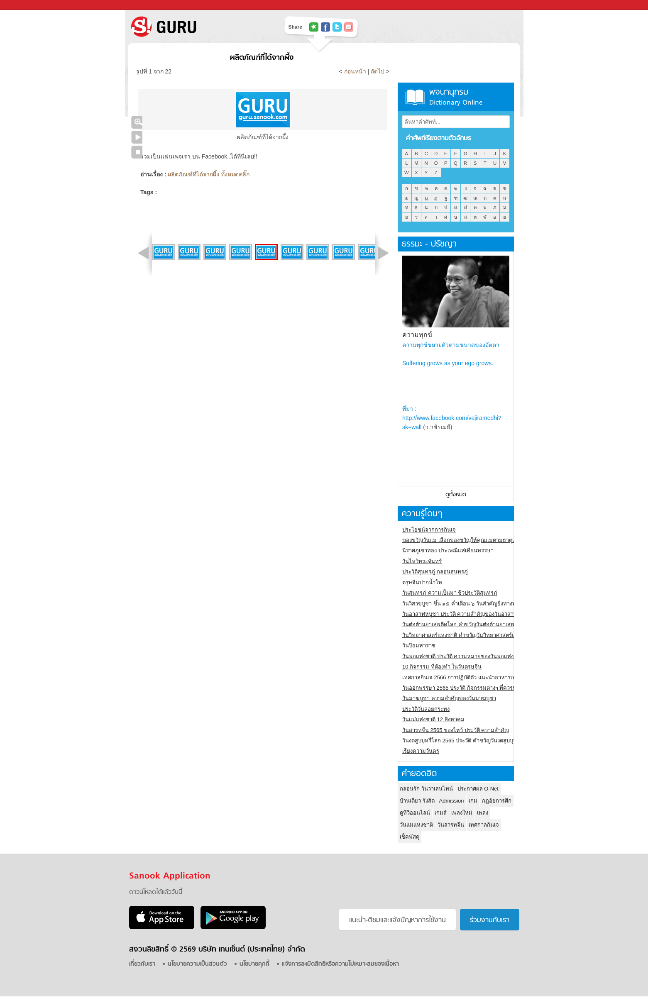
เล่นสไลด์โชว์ (136, 137)
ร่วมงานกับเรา (489, 920)
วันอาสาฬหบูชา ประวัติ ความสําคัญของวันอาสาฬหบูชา (466, 614)
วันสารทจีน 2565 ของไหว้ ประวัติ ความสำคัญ (455, 730)
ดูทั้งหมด (455, 495)
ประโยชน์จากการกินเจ (429, 530)
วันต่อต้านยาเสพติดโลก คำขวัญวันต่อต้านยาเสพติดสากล (468, 624)
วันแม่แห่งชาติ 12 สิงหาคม (433, 719)
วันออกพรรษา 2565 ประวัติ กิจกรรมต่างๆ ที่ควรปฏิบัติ (464, 688)
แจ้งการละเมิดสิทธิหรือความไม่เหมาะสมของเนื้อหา (340, 964)
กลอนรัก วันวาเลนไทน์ (426, 789)
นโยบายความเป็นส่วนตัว (197, 964)
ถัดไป (377, 71)
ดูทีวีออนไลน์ (415, 813)
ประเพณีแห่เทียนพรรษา (466, 550)
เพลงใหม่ (461, 813)
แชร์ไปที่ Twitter (337, 27)
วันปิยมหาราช (418, 645)
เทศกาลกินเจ (484, 825)
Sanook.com (25, 5)
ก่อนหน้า (356, 71)
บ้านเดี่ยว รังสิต (417, 801)
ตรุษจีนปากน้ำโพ (422, 582)
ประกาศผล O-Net (478, 789)
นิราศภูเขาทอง (419, 550)
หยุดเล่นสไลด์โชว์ (136, 152)
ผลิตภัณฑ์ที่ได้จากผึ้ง (261, 58)
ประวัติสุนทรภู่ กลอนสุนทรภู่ (435, 572)
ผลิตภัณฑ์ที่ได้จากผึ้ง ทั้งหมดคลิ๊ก (208, 174)
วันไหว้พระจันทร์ (422, 561)
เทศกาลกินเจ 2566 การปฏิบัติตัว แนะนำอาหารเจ (459, 677)
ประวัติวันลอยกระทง (426, 709)
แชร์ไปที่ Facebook (325, 27)
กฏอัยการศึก (496, 801)
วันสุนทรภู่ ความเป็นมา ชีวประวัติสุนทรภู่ (449, 593)
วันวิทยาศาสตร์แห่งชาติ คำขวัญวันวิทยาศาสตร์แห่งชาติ (466, 635)
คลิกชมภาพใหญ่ (136, 122)
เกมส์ (441, 813)
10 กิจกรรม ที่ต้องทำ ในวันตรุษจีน (442, 667)
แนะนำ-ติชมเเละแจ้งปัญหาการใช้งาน (397, 920)
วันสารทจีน (451, 825)
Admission (451, 801)
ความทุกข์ (417, 334)
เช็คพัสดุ (409, 837)
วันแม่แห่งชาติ (416, 825)
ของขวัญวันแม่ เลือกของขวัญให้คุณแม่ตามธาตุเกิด (461, 540)
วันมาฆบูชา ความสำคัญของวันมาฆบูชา (449, 698)
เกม (473, 801)
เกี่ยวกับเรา (142, 964)
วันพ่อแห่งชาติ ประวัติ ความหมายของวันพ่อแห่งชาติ (462, 656)
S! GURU (197, 26)
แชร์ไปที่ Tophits (313, 27)
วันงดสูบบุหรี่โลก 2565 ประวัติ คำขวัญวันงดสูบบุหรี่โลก (465, 740)
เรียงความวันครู (420, 751)
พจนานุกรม (456, 96)
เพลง (482, 813)
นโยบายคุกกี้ (254, 964)
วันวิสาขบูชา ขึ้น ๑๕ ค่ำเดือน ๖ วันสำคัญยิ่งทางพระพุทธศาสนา (475, 603)
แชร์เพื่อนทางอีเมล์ (348, 27)
